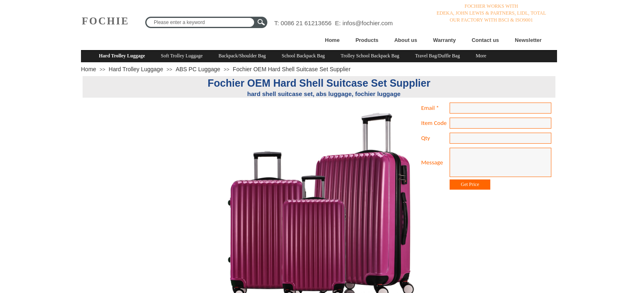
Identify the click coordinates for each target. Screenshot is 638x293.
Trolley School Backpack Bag (370, 56)
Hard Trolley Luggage (122, 56)
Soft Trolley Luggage (182, 56)
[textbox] (201, 22)
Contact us (485, 40)
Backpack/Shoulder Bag (242, 56)
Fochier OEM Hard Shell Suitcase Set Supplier (291, 69)
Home (332, 40)
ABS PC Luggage (198, 69)
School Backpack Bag (303, 56)
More (481, 56)
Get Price (470, 184)
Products (367, 40)
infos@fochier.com (368, 23)
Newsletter (528, 40)
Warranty (444, 40)
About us (405, 40)
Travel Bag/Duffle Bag (437, 56)
